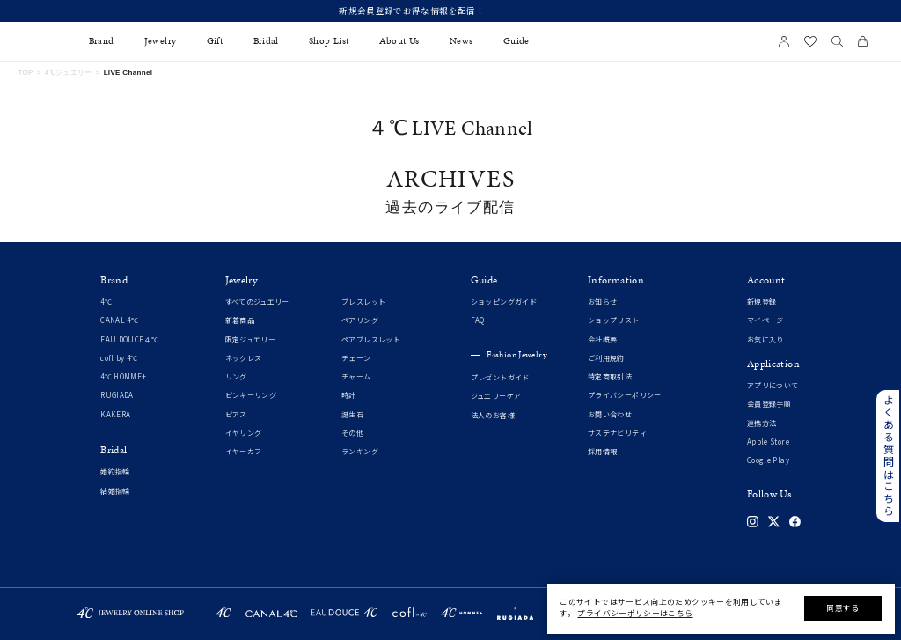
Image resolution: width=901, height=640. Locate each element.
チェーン (355, 359)
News (461, 41)
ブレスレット (363, 302)
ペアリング (359, 321)
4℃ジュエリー (68, 73)
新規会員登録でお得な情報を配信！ (450, 10)
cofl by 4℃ (119, 359)
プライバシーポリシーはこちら (634, 613)
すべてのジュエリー (257, 302)
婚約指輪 (114, 472)
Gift (215, 41)
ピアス (236, 415)
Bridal (266, 41)
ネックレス (243, 359)
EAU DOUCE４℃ (129, 340)
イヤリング (243, 434)
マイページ (765, 321)
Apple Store (768, 442)
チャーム (355, 377)
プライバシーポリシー (625, 396)
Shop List (328, 41)
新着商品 (239, 321)
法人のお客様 (493, 416)
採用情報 (602, 452)
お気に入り (765, 340)
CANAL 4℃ (119, 321)
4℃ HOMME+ (123, 377)
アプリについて (773, 386)
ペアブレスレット (370, 340)
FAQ (478, 321)
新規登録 (761, 302)
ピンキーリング (251, 396)
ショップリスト (614, 321)
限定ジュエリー (250, 340)
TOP (25, 73)
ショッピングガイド (504, 302)
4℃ (106, 302)
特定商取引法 (610, 377)
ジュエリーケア (496, 397)
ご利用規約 (606, 359)
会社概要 (602, 340)
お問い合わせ (610, 415)
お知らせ (602, 302)
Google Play (768, 461)
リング (236, 377)
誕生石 (352, 415)
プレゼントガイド (500, 378)
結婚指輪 (114, 492)
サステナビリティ (617, 434)
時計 (348, 396)
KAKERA (115, 415)
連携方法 (761, 424)
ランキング (359, 452)
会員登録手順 (769, 404)
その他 (352, 434)
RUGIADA (117, 396)
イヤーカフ (243, 452)
